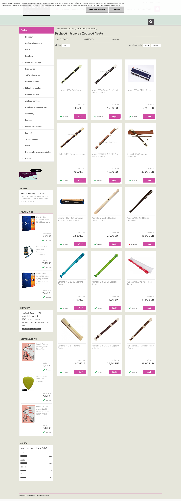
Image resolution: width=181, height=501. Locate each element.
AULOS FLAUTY (89, 39)
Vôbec (22, 474)
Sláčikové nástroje (32, 75)
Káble (27, 145)
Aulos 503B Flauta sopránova (72, 154)
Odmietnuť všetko (97, 9)
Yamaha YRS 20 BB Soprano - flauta (71, 283)
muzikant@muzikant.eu (31, 328)
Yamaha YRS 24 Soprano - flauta (69, 346)
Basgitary (29, 56)
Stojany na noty (31, 139)
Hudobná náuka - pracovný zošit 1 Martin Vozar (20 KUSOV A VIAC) (42, 410)
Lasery (28, 158)
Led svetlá (29, 132)
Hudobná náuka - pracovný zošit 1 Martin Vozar (42, 346)
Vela (22, 452)
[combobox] (146, 45)
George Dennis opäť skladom (32, 193)
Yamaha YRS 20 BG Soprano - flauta (105, 283)
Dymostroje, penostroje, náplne (38, 152)
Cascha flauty (116, 39)
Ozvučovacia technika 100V (36, 107)
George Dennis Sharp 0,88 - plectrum (41, 378)
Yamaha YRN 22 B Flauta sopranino (138, 219)
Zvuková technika (32, 100)
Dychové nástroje (32, 81)
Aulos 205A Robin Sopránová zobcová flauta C (105, 91)
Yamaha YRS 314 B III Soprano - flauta (140, 346)
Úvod (58, 28)
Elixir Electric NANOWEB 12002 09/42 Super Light (43, 219)
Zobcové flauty (92, 28)
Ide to (22, 459)
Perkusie (28, 120)
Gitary (27, 49)
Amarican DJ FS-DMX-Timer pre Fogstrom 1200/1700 (42, 251)
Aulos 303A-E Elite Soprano (140, 90)
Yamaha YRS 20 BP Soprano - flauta (140, 283)
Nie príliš (23, 466)
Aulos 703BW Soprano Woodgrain (137, 155)
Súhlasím (116, 9)
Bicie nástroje (30, 68)
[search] (151, 22)
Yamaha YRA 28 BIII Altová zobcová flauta (104, 219)
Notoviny (29, 36)
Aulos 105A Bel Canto (71, 90)
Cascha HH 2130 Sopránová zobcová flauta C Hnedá (70, 219)
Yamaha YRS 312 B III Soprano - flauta (105, 346)
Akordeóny (29, 113)
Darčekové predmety (33, 43)
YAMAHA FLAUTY (62, 39)
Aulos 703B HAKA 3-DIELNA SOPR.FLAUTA (105, 155)
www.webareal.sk (42, 495)
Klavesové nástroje (33, 62)
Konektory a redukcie (33, 126)
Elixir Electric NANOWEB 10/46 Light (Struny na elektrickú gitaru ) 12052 (42, 278)
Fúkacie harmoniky (33, 88)
